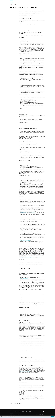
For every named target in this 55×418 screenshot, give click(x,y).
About (16, 411)
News (19, 411)
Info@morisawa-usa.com (23, 209)
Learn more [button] (13, 416)
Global (37, 414)
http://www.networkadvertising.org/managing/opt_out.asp (26, 257)
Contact (30, 411)
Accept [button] (53, 416)
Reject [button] (50, 416)
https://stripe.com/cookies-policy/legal (25, 371)
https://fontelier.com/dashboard (24, 278)
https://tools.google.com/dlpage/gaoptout (25, 240)
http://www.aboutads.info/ (38, 257)
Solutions (23, 411)
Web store (34, 411)
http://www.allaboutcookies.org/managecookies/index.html (27, 212)
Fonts (26, 411)
